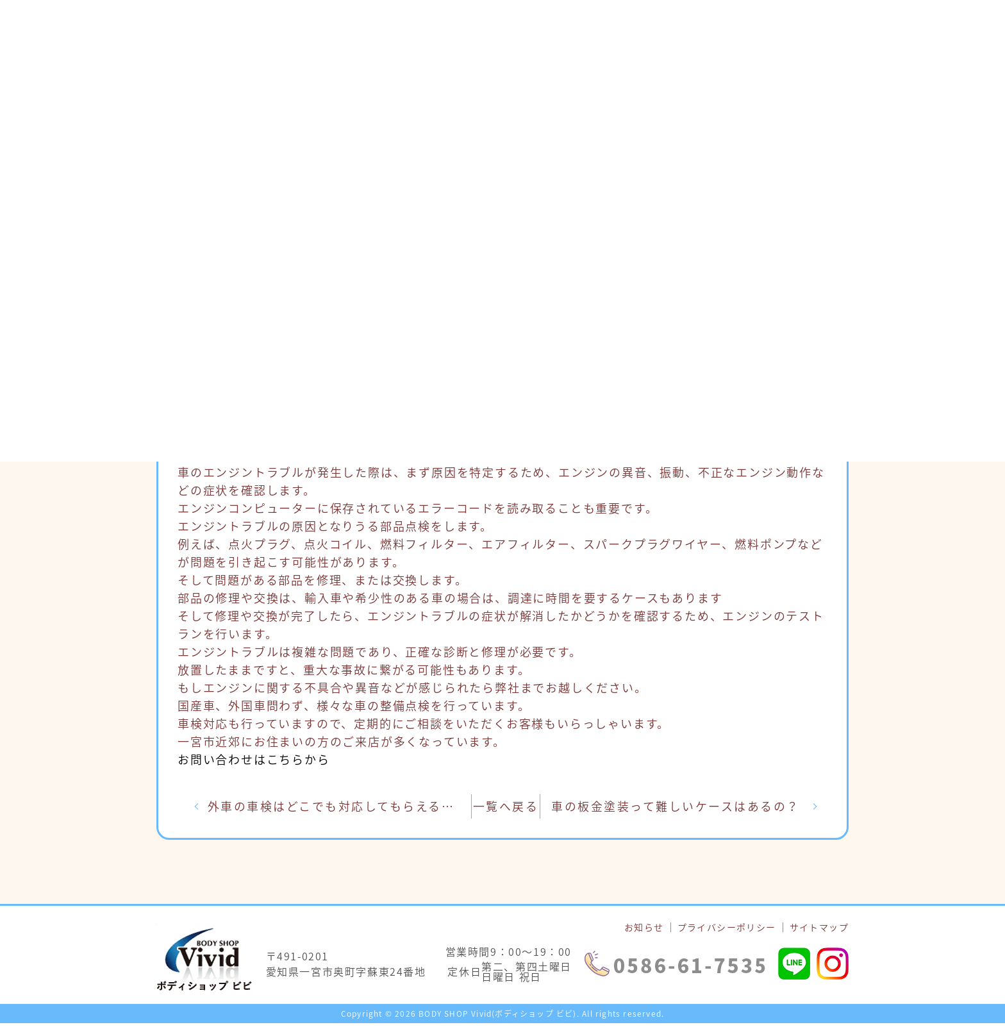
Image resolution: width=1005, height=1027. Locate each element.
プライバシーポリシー (726, 930)
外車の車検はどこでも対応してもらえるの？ (343, 808)
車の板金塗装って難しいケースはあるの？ (678, 808)
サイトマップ (819, 930)
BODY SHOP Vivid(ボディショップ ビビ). (499, 1017)
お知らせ (644, 930)
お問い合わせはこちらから (254, 759)
